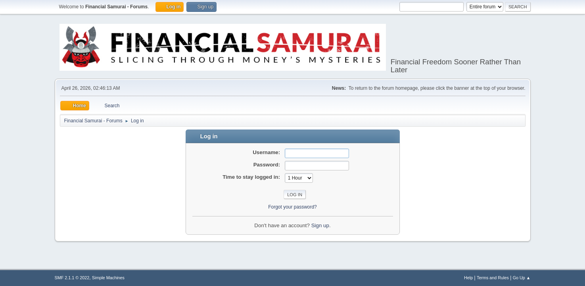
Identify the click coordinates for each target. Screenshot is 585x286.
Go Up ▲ (522, 277)
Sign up (320, 225)
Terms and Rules (493, 277)
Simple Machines (108, 277)
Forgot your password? (292, 207)
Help (468, 277)
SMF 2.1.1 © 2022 (72, 277)
